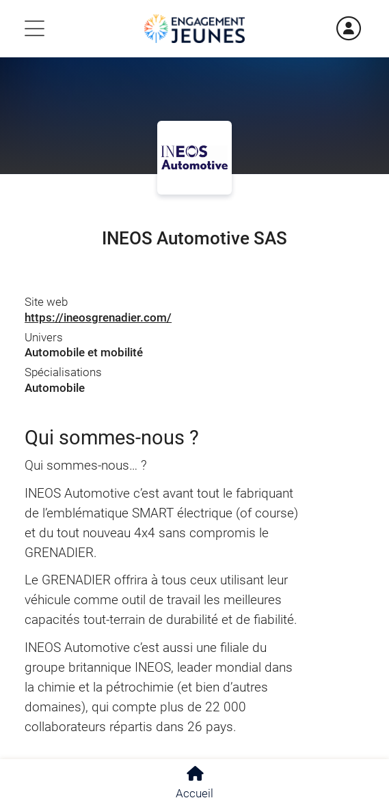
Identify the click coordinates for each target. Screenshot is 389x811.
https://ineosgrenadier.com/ (98, 317)
